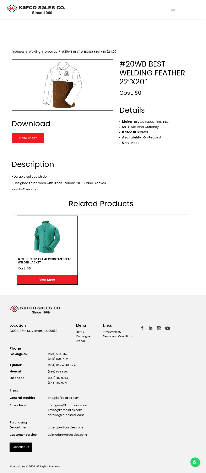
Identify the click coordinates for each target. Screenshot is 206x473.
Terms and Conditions (118, 336)
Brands (81, 341)
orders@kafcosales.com (65, 427)
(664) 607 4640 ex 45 (62, 365)
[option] (62, 85)
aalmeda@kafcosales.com (67, 435)
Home (80, 332)
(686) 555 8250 (58, 372)
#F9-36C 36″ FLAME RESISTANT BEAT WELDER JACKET (45, 261)
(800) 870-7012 (58, 359)
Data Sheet (28, 138)
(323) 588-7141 (57, 354)
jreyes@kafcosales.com (65, 410)
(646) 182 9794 (58, 378)
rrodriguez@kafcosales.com (68, 405)
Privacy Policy (112, 332)
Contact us (21, 447)
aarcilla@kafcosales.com (66, 415)
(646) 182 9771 (57, 383)
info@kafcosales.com (63, 398)
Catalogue (83, 336)
